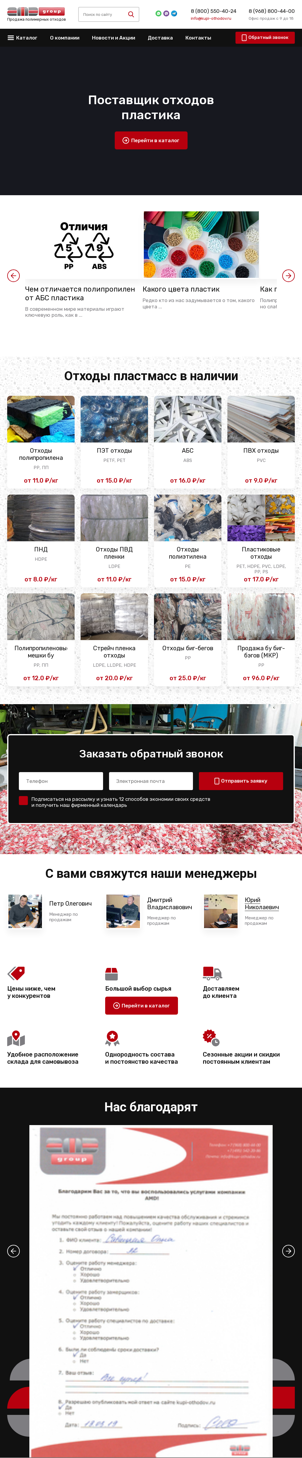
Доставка (160, 38)
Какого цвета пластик (182, 289)
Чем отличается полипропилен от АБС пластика (80, 293)
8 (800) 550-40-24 (213, 11)
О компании (64, 38)
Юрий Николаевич (262, 904)
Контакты (198, 38)
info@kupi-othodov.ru (211, 18)
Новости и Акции (113, 38)
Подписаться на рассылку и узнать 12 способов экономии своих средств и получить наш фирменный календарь (120, 802)
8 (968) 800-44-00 (272, 11)
